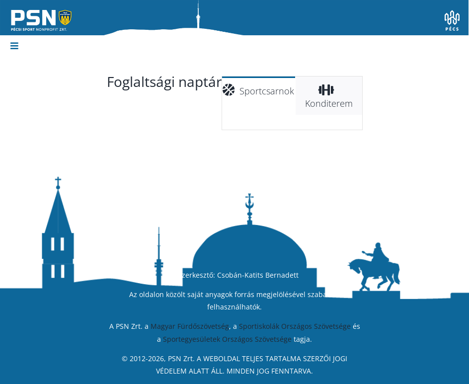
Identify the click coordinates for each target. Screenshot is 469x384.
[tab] (259, 89)
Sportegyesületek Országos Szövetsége (227, 339)
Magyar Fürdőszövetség (190, 326)
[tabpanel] (292, 122)
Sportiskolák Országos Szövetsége (295, 326)
